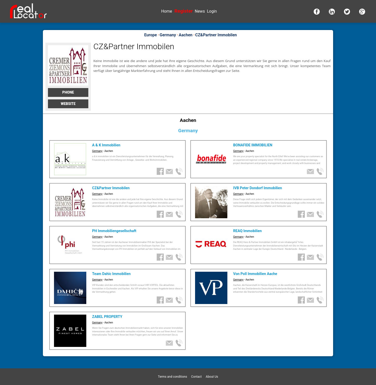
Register (183, 11)
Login (212, 11)
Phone (68, 92)
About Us (212, 376)
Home (166, 11)
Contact (196, 376)
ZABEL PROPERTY (107, 317)
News (200, 11)
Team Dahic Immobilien (111, 274)
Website (68, 104)
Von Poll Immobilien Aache (255, 274)
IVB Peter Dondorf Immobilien (257, 188)
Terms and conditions (172, 376)
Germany (97, 151)
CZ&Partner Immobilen (111, 188)
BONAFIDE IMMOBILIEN (252, 145)
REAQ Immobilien (247, 231)
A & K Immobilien (106, 145)
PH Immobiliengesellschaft (114, 231)
